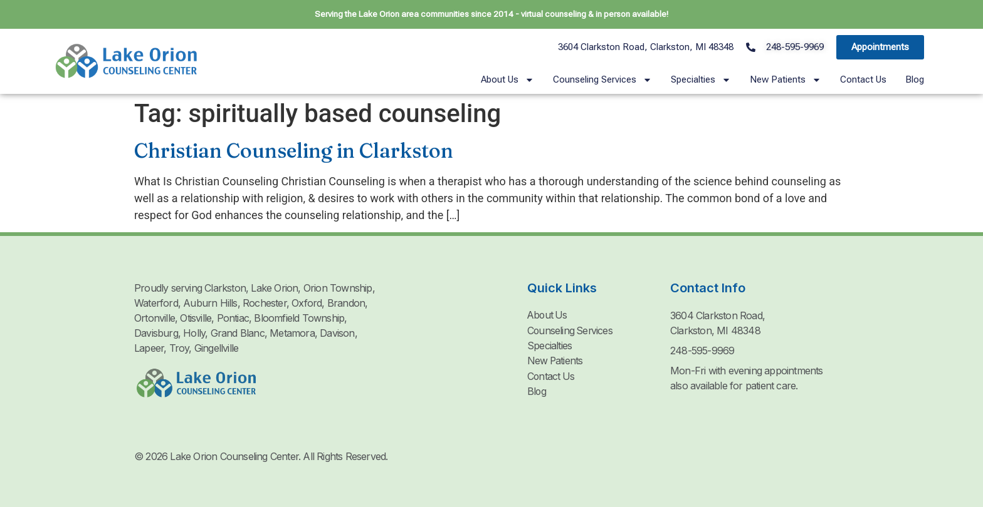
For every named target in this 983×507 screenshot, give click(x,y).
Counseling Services (602, 80)
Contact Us (863, 79)
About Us (507, 80)
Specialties (701, 80)
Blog (914, 79)
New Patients (785, 80)
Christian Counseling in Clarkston (293, 150)
